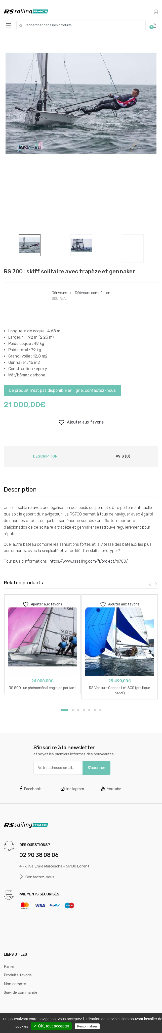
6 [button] (95, 710)
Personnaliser (87, 1026)
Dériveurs (59, 293)
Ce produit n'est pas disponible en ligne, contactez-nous (62, 390)
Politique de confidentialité (126, 1026)
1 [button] (64, 710)
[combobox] (81, 25)
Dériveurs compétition (92, 293)
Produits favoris (18, 975)
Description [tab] (45, 456)
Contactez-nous (36, 877)
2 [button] (73, 710)
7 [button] (100, 710)
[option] (81, 103)
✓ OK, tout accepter (51, 1026)
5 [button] (89, 710)
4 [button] (84, 710)
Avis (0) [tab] (123, 456)
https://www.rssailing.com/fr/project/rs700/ (89, 561)
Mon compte (15, 984)
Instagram (72, 789)
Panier (9, 966)
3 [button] (78, 710)
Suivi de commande (20, 992)
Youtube (111, 789)
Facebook (30, 789)
